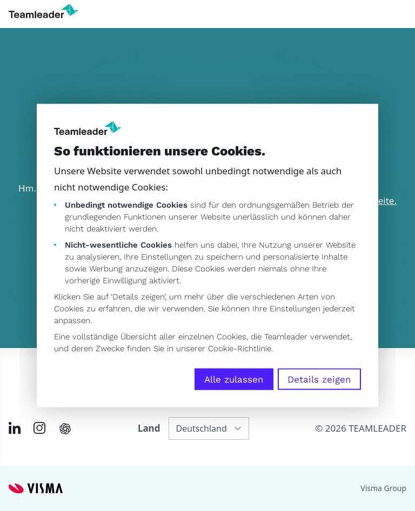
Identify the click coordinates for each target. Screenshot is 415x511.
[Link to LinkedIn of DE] (15, 428)
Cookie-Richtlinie (239, 348)
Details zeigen (319, 379)
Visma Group (383, 488)
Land (149, 428)
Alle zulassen (234, 379)
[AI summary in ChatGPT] (65, 428)
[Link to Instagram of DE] (39, 428)
